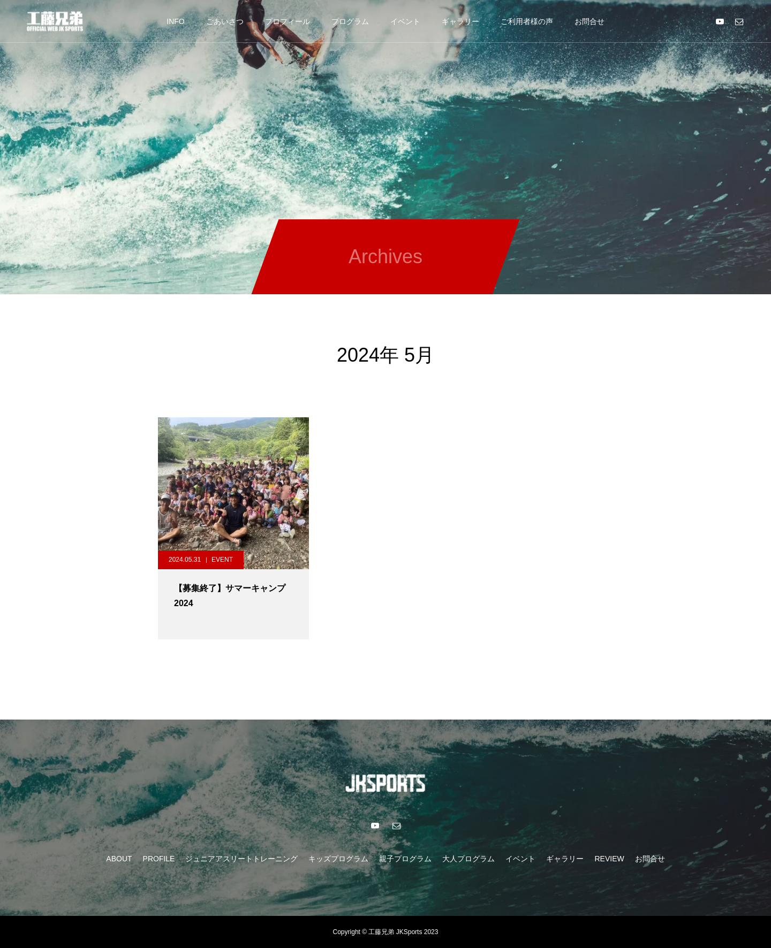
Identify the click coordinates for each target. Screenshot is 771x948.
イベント (405, 21)
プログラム (350, 21)
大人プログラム (468, 858)
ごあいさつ (225, 21)
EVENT (222, 559)
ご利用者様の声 (527, 21)
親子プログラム (405, 858)
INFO (175, 21)
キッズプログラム (338, 858)
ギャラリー (460, 21)
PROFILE (159, 858)
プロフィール (287, 21)
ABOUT (119, 858)
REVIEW (609, 858)
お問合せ (589, 21)
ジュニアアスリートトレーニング (241, 858)
